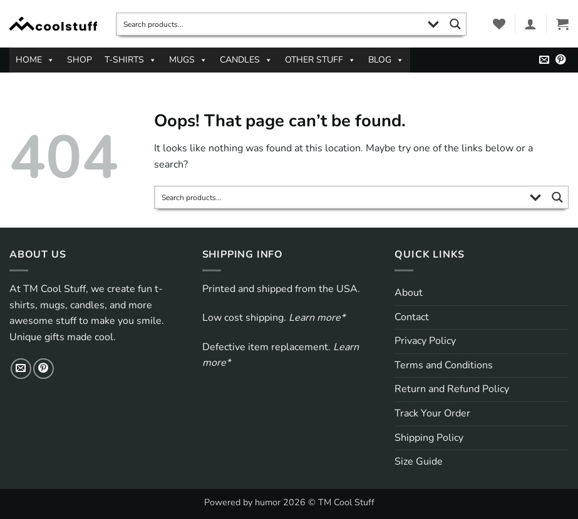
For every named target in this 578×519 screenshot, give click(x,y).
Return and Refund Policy (452, 389)
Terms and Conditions (444, 365)
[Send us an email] (544, 60)
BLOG (386, 60)
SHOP (79, 60)
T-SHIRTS (131, 60)
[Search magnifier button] (455, 24)
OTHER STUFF (320, 60)
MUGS (188, 60)
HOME (35, 60)
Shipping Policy (429, 438)
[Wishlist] (499, 24)
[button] (530, 24)
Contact (412, 317)
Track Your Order (432, 413)
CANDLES (246, 60)
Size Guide (419, 461)
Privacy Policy (425, 341)
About (409, 293)
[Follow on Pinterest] (560, 60)
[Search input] (269, 24)
